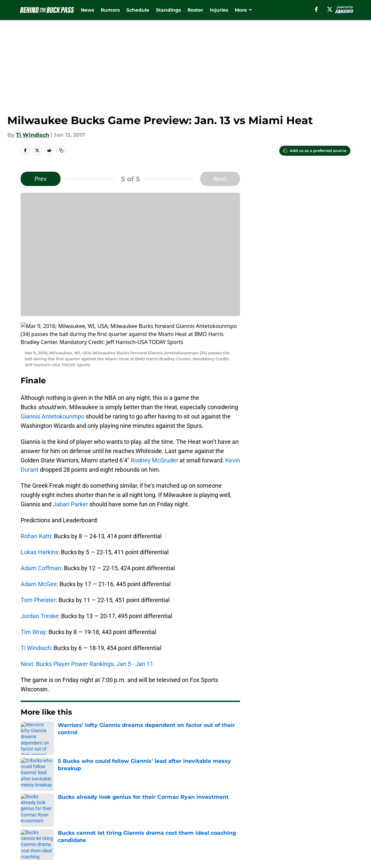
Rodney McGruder (154, 436)
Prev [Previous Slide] (41, 178)
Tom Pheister (38, 576)
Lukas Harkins (39, 528)
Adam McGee (39, 560)
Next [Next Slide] (220, 178)
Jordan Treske (40, 592)
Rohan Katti (36, 512)
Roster (195, 10)
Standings (168, 10)
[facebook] (316, 9)
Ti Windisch (32, 135)
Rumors (110, 10)
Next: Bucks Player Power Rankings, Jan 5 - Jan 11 (87, 639)
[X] (329, 9)
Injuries (219, 10)
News (87, 10)
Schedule (137, 10)
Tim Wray (33, 607)
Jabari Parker (70, 480)
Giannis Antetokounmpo (52, 392)
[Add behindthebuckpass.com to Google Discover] (314, 151)
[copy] (61, 150)
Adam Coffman (41, 544)
